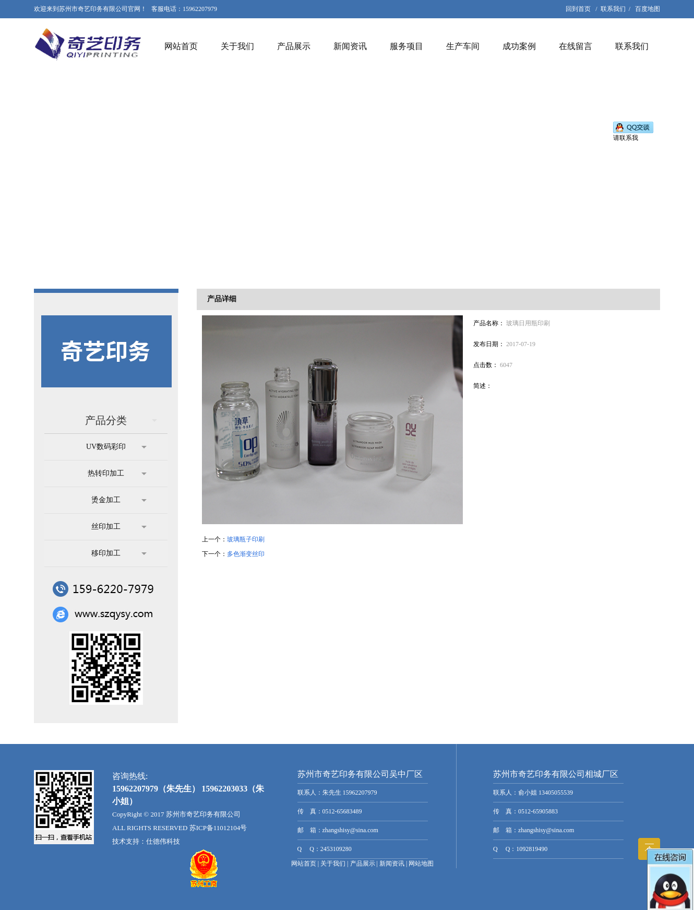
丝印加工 (119, 527)
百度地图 (647, 9)
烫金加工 (119, 500)
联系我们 (613, 9)
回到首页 (578, 9)
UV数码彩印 (116, 447)
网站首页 (181, 46)
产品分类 (121, 420)
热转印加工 (117, 473)
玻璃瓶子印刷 (246, 539)
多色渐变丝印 (246, 554)
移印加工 (119, 553)
